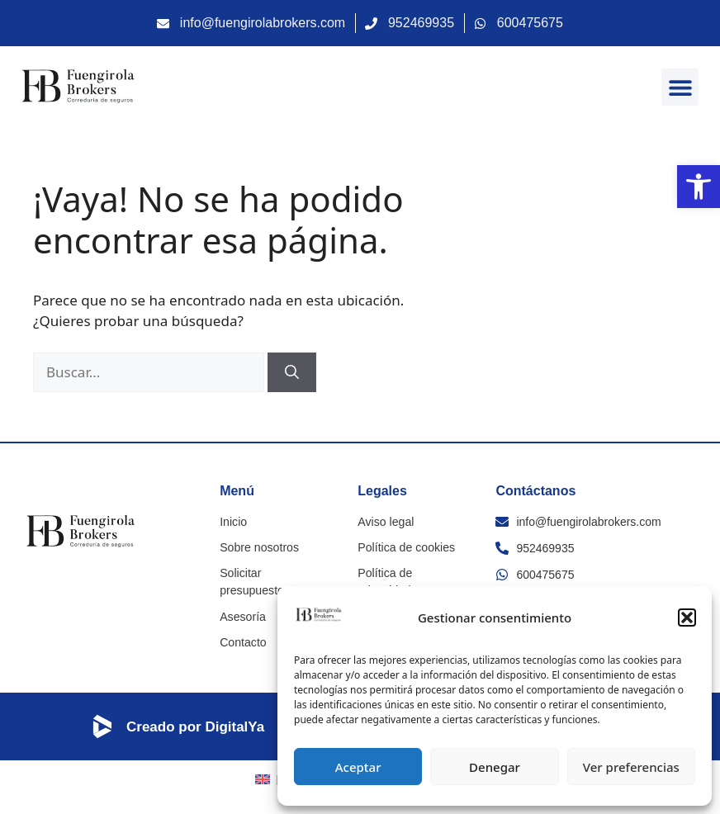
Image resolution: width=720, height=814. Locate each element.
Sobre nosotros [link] (259, 547)
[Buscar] (292, 372)
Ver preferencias (631, 767)
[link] (698, 186)
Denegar (494, 767)
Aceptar (358, 767)
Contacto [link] (243, 624)
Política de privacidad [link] (384, 581)
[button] (687, 617)
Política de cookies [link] (406, 547)
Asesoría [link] (242, 598)
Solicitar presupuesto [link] (274, 573)
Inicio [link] (233, 521)
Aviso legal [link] (385, 521)
